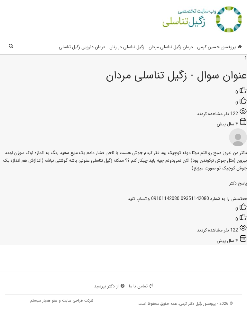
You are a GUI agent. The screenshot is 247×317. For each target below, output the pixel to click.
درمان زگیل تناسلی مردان (171, 46)
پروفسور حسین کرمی (219, 46)
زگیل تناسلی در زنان (126, 46)
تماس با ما (141, 286)
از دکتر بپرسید (109, 286)
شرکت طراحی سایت (78, 300)
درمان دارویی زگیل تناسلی (82, 46)
